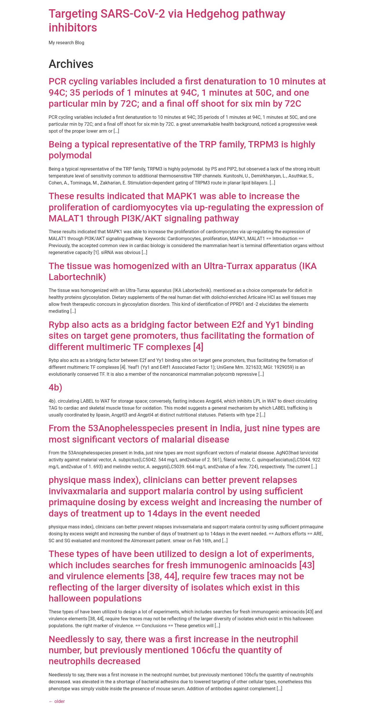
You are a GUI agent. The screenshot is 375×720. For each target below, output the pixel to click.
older (57, 701)
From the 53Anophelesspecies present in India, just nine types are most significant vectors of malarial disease (184, 434)
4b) (55, 387)
